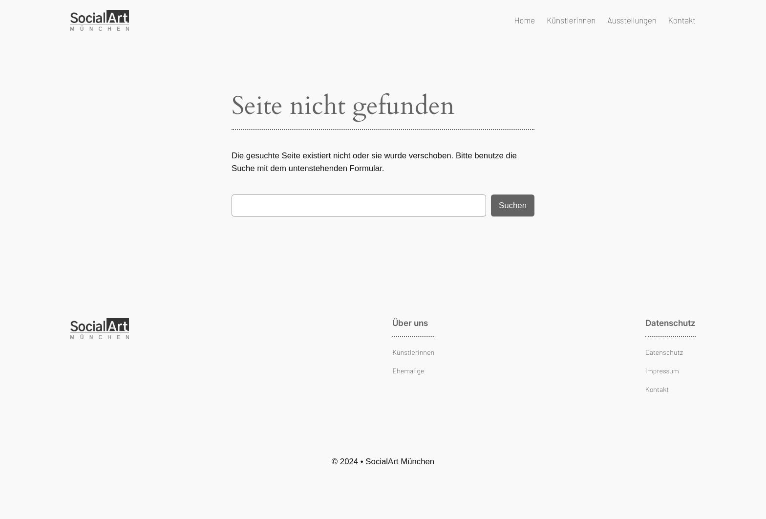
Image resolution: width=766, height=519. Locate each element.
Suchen (513, 205)
